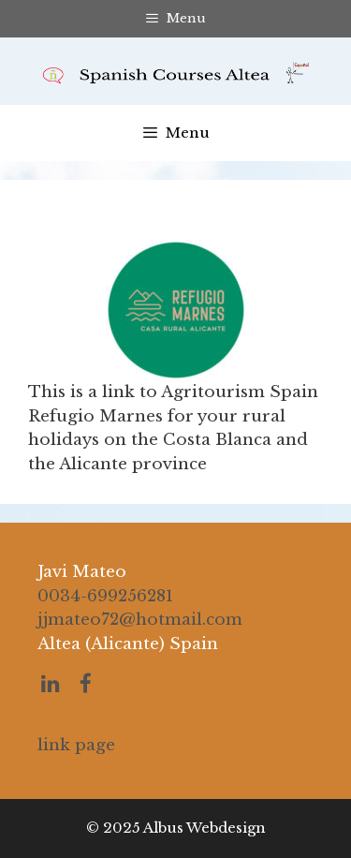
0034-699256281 (105, 596)
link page (76, 745)
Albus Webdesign (204, 827)
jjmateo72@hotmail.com (139, 619)
